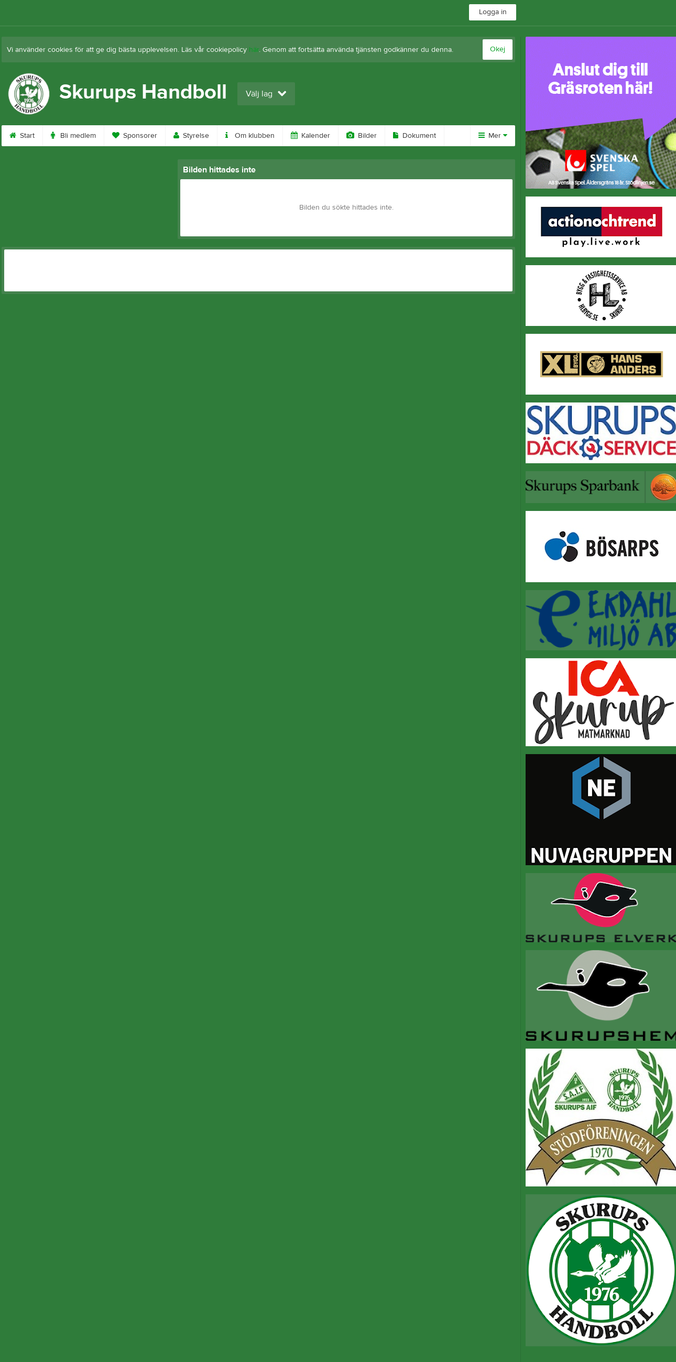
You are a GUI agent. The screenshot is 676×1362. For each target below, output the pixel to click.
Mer (492, 135)
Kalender (310, 135)
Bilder (361, 135)
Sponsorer (134, 135)
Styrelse (191, 135)
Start (22, 135)
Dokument (414, 135)
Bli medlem (73, 135)
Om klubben (250, 135)
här (254, 50)
